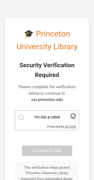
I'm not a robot (47, 117)
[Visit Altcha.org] (73, 117)
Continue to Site (47, 150)
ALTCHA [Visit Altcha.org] (70, 126)
